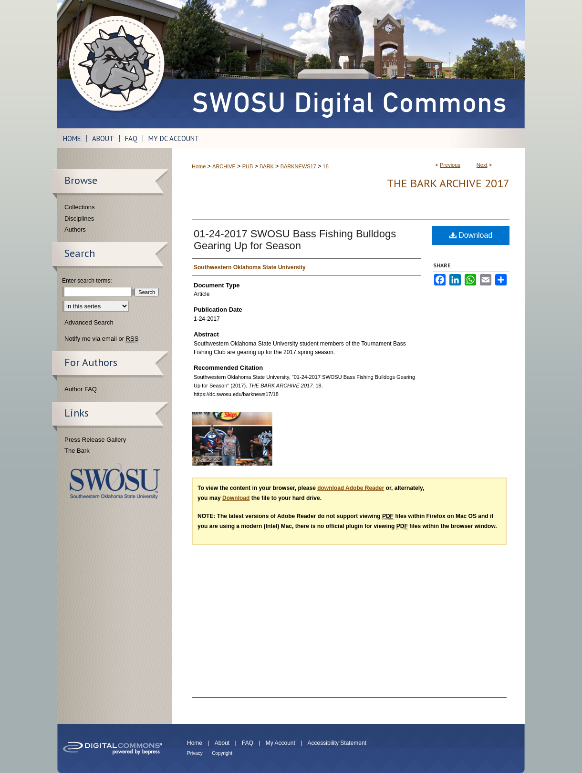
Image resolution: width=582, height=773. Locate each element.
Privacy (195, 753)
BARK (267, 166)
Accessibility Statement (337, 743)
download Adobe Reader (350, 488)
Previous (450, 165)
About (222, 743)
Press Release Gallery (95, 439)
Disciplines (79, 218)
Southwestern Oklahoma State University (115, 481)
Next (482, 165)
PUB (247, 166)
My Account (280, 743)
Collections (79, 207)
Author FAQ (80, 389)
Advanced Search (89, 322)
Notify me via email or (101, 339)
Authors (75, 229)
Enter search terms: (87, 280)
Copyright (222, 753)
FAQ (247, 743)
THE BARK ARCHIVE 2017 (448, 183)
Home (199, 166)
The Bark (77, 450)
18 (326, 166)
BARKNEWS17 (298, 166)
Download (471, 235)
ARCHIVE (224, 166)
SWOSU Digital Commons (348, 64)
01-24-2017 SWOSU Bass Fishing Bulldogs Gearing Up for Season (295, 240)
